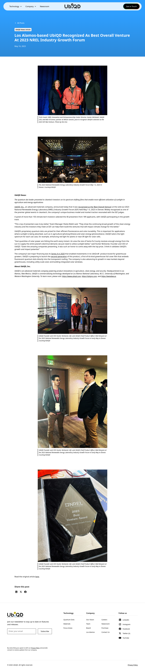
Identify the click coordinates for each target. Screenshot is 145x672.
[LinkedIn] (16, 592)
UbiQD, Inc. (19, 207)
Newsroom (44, 6)
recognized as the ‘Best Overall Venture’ (95, 207)
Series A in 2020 (58, 254)
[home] (72, 6)
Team (88, 624)
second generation (59, 256)
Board (88, 628)
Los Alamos (90, 632)
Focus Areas (67, 628)
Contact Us (106, 632)
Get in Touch (131, 6)
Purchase (105, 628)
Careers (104, 620)
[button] (16, 6)
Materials (66, 624)
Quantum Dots (68, 620)
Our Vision (90, 620)
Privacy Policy (133, 665)
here (37, 576)
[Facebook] (25, 592)
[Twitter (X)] (21, 592)
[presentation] (24, 640)
